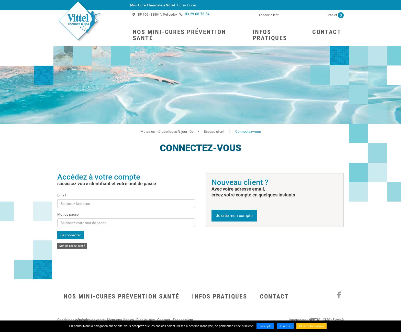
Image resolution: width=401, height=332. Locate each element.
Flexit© (338, 320)
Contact (274, 296)
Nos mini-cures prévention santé (121, 296)
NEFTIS (314, 320)
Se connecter (70, 235)
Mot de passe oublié (72, 246)
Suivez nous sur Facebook (339, 295)
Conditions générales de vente (81, 320)
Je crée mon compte (234, 215)
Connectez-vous (248, 131)
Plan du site (145, 320)
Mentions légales (120, 320)
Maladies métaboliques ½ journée (166, 131)
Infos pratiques (219, 296)
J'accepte (264, 326)
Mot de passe (68, 214)
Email (61, 195)
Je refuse (285, 326)
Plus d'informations (312, 326)
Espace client (269, 15)
